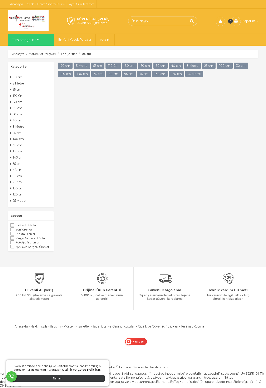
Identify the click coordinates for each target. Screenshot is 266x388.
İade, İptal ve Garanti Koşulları (114, 326)
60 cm (16, 108)
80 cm (16, 102)
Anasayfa (21, 326)
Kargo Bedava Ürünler (31, 238)
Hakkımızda (39, 326)
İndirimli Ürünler (26, 225)
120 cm (16, 194)
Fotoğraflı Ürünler (27, 242)
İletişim (55, 326)
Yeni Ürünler (24, 229)
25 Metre (18, 201)
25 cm (15, 133)
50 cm (16, 114)
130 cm (16, 188)
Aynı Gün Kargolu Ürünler (32, 246)
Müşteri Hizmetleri (76, 326)
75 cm (16, 182)
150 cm (16, 151)
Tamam (57, 378)
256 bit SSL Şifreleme (92, 23)
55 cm (15, 89)
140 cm (17, 157)
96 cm (16, 176)
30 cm (16, 145)
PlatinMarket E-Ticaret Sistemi (120, 367)
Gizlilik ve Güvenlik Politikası (158, 326)
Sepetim (250, 21)
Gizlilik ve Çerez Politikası (82, 370)
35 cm (15, 164)
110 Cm (16, 96)
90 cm (16, 77)
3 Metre (17, 126)
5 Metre (17, 83)
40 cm (16, 120)
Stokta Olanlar (25, 234)
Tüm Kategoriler (24, 40)
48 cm (16, 170)
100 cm (17, 139)
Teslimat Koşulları (193, 326)
